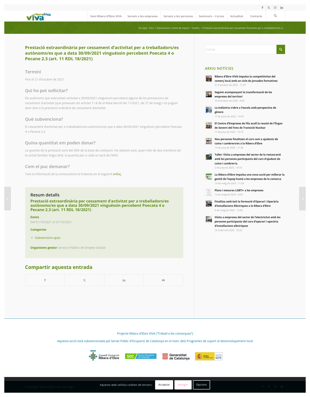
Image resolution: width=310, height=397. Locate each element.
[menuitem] (105, 16)
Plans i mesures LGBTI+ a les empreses (239, 190)
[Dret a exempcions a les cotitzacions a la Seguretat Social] (302, 198)
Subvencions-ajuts (47, 238)
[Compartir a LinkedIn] (124, 280)
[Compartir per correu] (163, 280)
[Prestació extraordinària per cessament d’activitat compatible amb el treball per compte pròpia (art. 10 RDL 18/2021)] (7, 198)
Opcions (201, 384)
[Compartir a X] (84, 280)
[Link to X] (269, 7)
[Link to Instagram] (275, 7)
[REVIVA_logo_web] (38, 16)
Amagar (183, 384)
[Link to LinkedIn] (282, 7)
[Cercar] (275, 16)
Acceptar (164, 384)
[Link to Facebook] (262, 7)
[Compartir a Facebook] (45, 280)
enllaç (117, 174)
